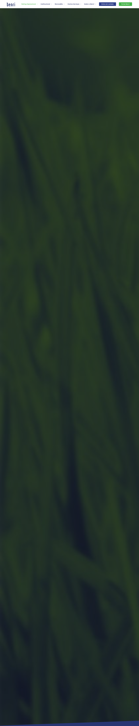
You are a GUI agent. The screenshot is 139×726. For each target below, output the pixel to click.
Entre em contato (107, 4)
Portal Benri (125, 4)
